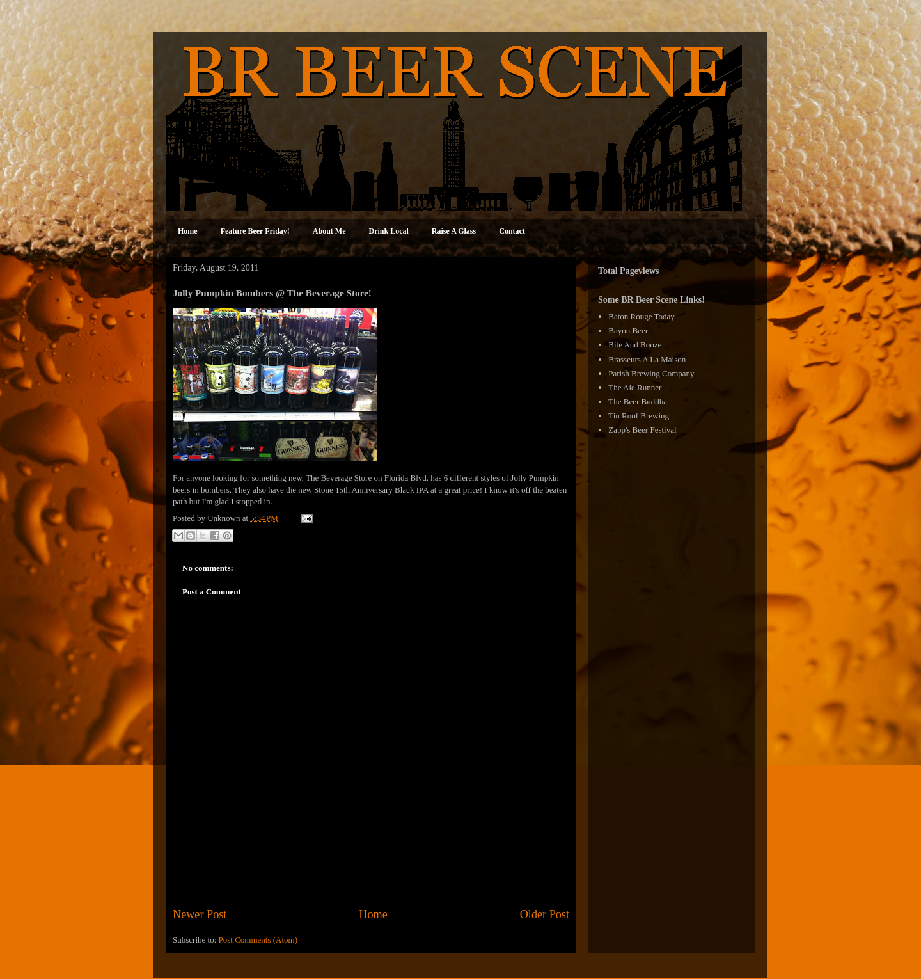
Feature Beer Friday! (255, 231)
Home (188, 231)
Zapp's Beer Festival (642, 429)
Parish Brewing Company (651, 373)
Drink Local (389, 231)
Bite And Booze (634, 344)
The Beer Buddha (637, 401)
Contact (512, 231)
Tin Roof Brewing (638, 415)
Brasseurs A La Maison (647, 359)
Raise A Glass (454, 231)
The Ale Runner (634, 387)
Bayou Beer (628, 330)
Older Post (544, 914)
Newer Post (199, 914)
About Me (329, 231)
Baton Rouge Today (641, 316)
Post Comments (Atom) (258, 939)
